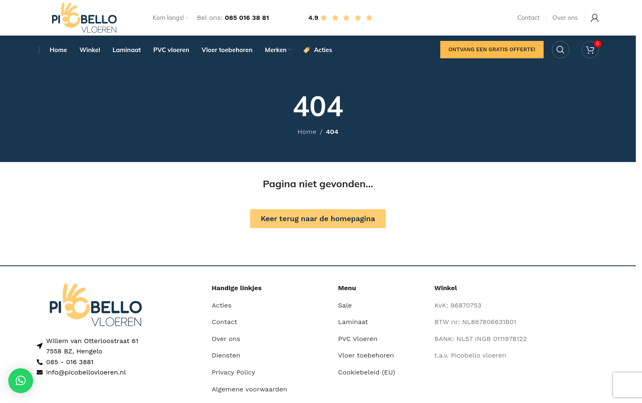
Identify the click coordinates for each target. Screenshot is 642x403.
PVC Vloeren (357, 341)
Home (306, 134)
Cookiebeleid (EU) (366, 374)
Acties (222, 307)
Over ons (226, 341)
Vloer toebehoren (366, 358)
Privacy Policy (233, 374)
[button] (20, 380)
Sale (345, 307)
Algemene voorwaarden (249, 391)
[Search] (560, 51)
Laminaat (353, 324)
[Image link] (95, 306)
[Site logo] (84, 18)
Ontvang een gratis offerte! (492, 51)
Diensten (226, 358)
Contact (224, 324)
